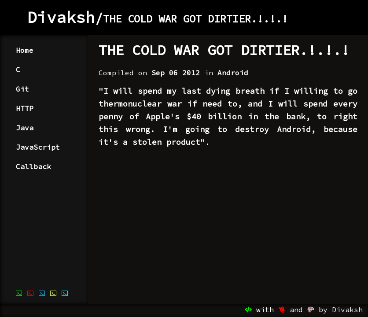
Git (22, 89)
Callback (33, 166)
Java (24, 127)
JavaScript (38, 147)
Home (24, 50)
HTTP (24, 108)
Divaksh (61, 17)
